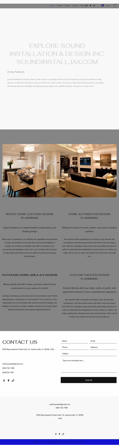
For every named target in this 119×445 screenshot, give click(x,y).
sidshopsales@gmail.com (12, 364)
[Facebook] (87, 5)
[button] (114, 5)
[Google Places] (90, 5)
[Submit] (89, 380)
